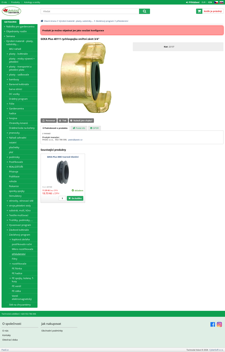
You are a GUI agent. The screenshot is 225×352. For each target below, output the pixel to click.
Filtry (14, 258)
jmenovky (14, 132)
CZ (215, 2)
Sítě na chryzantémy (20, 304)
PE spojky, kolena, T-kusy (23, 280)
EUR (203, 2)
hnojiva (13, 118)
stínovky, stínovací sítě (21, 200)
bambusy (14, 79)
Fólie (11, 103)
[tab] (55, 128)
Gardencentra (16, 108)
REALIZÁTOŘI (16, 166)
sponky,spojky (17, 191)
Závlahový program (19, 234)
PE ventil (16, 286)
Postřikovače (16, 161)
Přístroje (13, 171)
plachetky (14, 147)
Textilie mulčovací (18, 215)
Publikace (14, 176)
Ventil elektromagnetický (22, 297)
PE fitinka (17, 268)
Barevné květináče (19, 84)
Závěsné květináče (19, 229)
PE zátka (16, 291)
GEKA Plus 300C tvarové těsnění (63, 156)
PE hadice (17, 273)
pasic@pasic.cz (75, 140)
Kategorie (10, 21)
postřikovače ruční (22, 244)
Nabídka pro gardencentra (20, 26)
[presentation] (55, 128)
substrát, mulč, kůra (19, 210)
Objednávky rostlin (16, 31)
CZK (210, 2)
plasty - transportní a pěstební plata (20, 68)
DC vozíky (14, 93)
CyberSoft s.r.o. (216, 349)
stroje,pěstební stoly (20, 205)
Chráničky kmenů (18, 123)
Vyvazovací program (20, 224)
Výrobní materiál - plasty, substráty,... (19, 42)
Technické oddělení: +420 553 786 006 (19, 313)
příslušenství (18, 253)
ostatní (12, 142)
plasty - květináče (18, 53)
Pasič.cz (20, 11)
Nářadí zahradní (17, 137)
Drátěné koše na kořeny (22, 127)
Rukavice (14, 186)
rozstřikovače (19, 263)
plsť (11, 152)
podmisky (14, 157)
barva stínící (15, 89)
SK (221, 2)
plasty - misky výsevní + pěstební (22, 60)
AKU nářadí (15, 48)
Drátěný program (18, 98)
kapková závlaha (21, 239)
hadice (12, 113)
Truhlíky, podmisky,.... (21, 220)
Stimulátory (15, 195)
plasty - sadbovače (19, 74)
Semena (10, 36)
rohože (13, 181)
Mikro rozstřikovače (22, 249)
